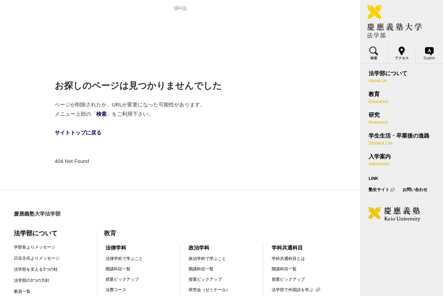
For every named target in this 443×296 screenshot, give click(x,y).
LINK (373, 178)
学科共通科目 (287, 248)
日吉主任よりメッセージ (37, 258)
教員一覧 (22, 291)
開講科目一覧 (118, 269)
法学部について (35, 233)
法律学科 (116, 248)
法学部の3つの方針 (31, 280)
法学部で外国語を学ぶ (296, 289)
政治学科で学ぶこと (207, 258)
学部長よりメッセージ (34, 247)
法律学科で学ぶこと (124, 258)
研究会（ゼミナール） (209, 289)
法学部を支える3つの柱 (36, 269)
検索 (101, 114)
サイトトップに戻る (78, 133)
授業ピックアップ (122, 279)
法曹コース (116, 289)
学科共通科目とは (288, 258)
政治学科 (199, 248)
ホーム (180, 7)
